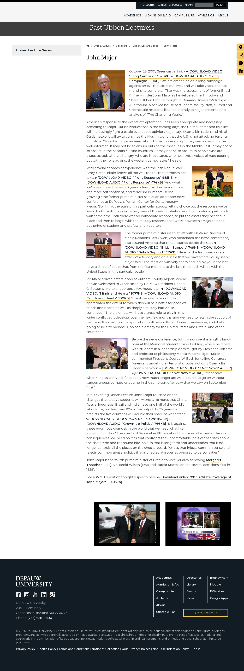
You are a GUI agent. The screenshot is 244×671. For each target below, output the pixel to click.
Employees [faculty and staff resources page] (175, 5)
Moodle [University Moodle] (215, 584)
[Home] (87, 45)
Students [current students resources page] (148, 5)
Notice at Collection (105, 649)
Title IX (196, 649)
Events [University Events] (191, 591)
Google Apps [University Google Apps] (219, 598)
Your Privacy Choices (136, 649)
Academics (132, 15)
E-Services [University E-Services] (217, 591)
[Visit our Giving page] (240, 71)
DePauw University (34, 11)
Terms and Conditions (74, 649)
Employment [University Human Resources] (219, 577)
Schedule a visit (206, 612)
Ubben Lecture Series (34, 50)
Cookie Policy (46, 649)
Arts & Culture (102, 45)
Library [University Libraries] (191, 584)
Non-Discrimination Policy (171, 649)
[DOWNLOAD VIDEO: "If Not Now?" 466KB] (195, 368)
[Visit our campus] (240, 47)
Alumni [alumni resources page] (189, 5)
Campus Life (184, 15)
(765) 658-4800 (39, 618)
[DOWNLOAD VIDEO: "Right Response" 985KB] (134, 178)
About (223, 15)
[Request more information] (240, 63)
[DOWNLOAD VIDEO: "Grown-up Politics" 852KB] (127, 419)
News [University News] (190, 598)
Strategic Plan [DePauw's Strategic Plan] (166, 612)
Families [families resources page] (161, 5)
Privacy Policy (25, 649)
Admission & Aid (158, 15)
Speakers (121, 45)
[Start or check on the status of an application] (240, 55)
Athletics (206, 15)
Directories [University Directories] (194, 577)
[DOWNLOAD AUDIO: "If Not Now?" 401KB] (168, 373)
